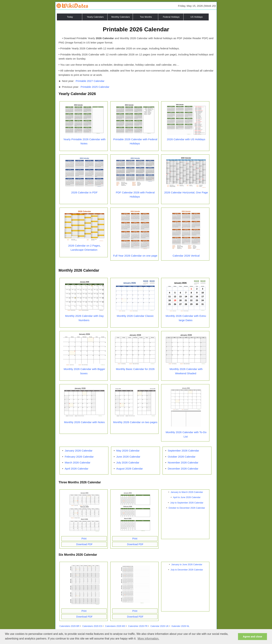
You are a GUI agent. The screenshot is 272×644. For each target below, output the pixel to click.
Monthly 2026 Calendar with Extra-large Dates (186, 318)
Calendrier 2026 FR (138, 626)
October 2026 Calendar (182, 456)
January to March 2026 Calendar (187, 492)
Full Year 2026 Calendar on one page (135, 255)
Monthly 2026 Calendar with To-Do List (186, 434)
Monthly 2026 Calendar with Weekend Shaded (185, 371)
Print (84, 538)
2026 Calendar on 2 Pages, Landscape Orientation (84, 247)
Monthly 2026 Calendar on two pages (135, 422)
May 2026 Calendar (127, 450)
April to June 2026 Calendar (187, 497)
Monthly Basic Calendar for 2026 (135, 369)
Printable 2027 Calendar (90, 80)
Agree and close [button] (252, 636)
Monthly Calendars (120, 17)
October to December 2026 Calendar (187, 508)
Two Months (146, 17)
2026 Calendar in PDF (84, 192)
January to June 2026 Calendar (186, 564)
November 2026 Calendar (183, 462)
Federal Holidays (171, 17)
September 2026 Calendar (183, 450)
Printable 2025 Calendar (95, 86)
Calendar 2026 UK (159, 626)
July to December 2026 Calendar (187, 569)
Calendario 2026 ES (92, 626)
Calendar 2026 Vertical (186, 255)
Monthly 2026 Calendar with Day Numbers (84, 318)
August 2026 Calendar (129, 468)
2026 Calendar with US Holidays (186, 139)
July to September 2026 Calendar (186, 502)
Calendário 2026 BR (69, 626)
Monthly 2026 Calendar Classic (135, 315)
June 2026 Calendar (128, 456)
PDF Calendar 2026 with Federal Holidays (135, 194)
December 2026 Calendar (183, 468)
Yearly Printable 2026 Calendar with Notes (84, 141)
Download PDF (84, 544)
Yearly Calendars (95, 17)
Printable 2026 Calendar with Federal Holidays (135, 141)
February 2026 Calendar (79, 456)
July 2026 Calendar (127, 462)
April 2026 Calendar (76, 468)
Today (70, 17)
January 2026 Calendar (78, 450)
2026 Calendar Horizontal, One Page (186, 192)
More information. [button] (148, 638)
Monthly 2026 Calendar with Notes (84, 422)
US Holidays (196, 17)
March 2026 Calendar (77, 462)
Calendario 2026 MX (115, 626)
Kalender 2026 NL (180, 626)
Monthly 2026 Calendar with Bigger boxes (84, 371)
